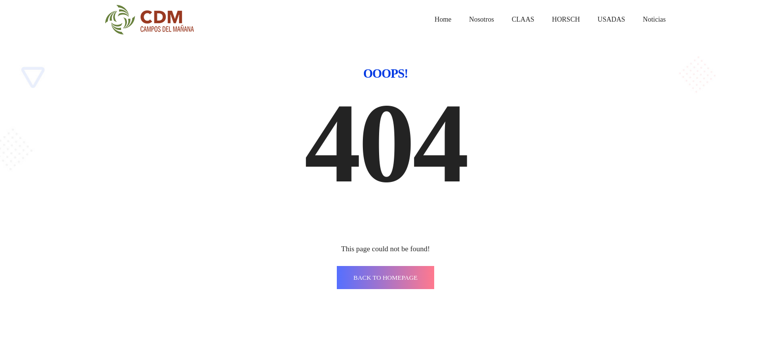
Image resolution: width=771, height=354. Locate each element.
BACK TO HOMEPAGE (386, 277)
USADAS (611, 19)
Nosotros (481, 19)
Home (443, 19)
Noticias (654, 19)
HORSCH (566, 19)
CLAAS (523, 19)
